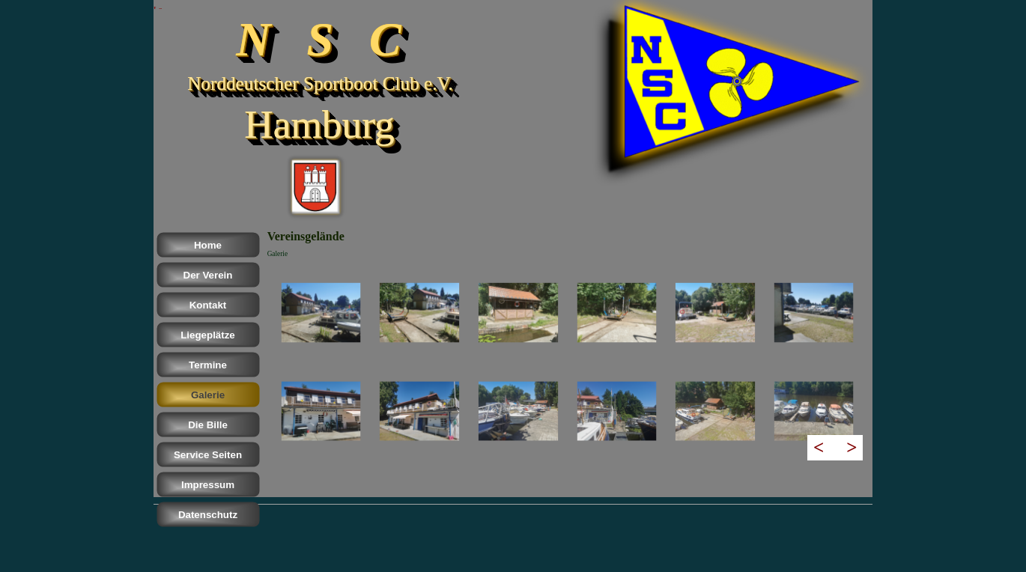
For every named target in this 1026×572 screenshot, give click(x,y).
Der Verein (208, 275)
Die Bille (208, 424)
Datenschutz (207, 514)
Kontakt (208, 305)
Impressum (207, 484)
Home (208, 245)
